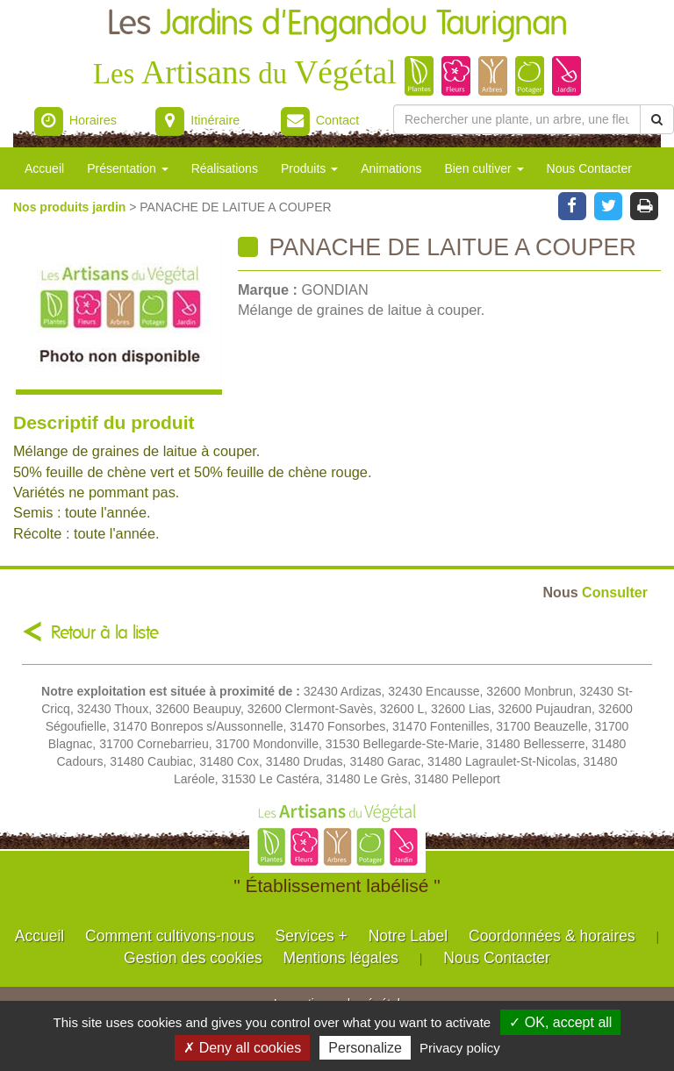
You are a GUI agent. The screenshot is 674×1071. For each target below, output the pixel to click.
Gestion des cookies (193, 958)
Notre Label (408, 936)
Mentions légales (340, 958)
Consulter (595, 592)
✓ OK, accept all (560, 1022)
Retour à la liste (105, 633)
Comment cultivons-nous (170, 936)
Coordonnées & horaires (552, 936)
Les (337, 24)
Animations (391, 168)
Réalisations (224, 168)
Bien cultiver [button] (483, 168)
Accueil (44, 168)
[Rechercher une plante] (517, 119)
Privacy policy (459, 1047)
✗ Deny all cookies (242, 1047)
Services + (312, 936)
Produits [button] (309, 168)
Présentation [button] (127, 168)
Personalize (365, 1047)
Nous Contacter (589, 168)
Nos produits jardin (71, 207)
